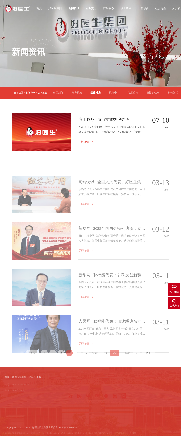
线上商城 (125, 8)
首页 (39, 8)
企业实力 (91, 8)
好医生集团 (55, 8)
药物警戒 (174, 91)
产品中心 (108, 8)
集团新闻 (59, 91)
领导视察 (78, 91)
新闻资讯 (73, 8)
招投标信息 (154, 91)
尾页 (148, 356)
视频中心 (115, 91)
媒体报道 (42, 92)
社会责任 (160, 8)
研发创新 (143, 8)
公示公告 (134, 91)
